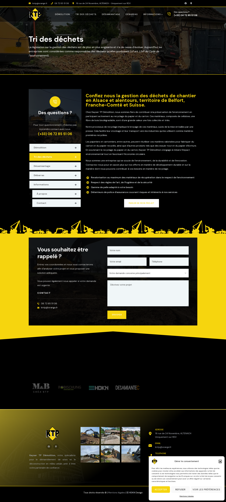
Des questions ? (181, 12)
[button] (220, 461)
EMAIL (158, 443)
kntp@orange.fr (163, 447)
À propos (42, 193)
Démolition (40, 147)
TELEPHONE (160, 453)
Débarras (39, 175)
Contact (41, 203)
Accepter (161, 489)
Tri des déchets (43, 156)
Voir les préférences (206, 489)
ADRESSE (159, 429)
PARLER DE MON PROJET (141, 203)
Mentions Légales (187, 496)
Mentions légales (116, 492)
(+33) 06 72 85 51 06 (185, 15)
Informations (41, 184)
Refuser (180, 489)
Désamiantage (42, 166)
